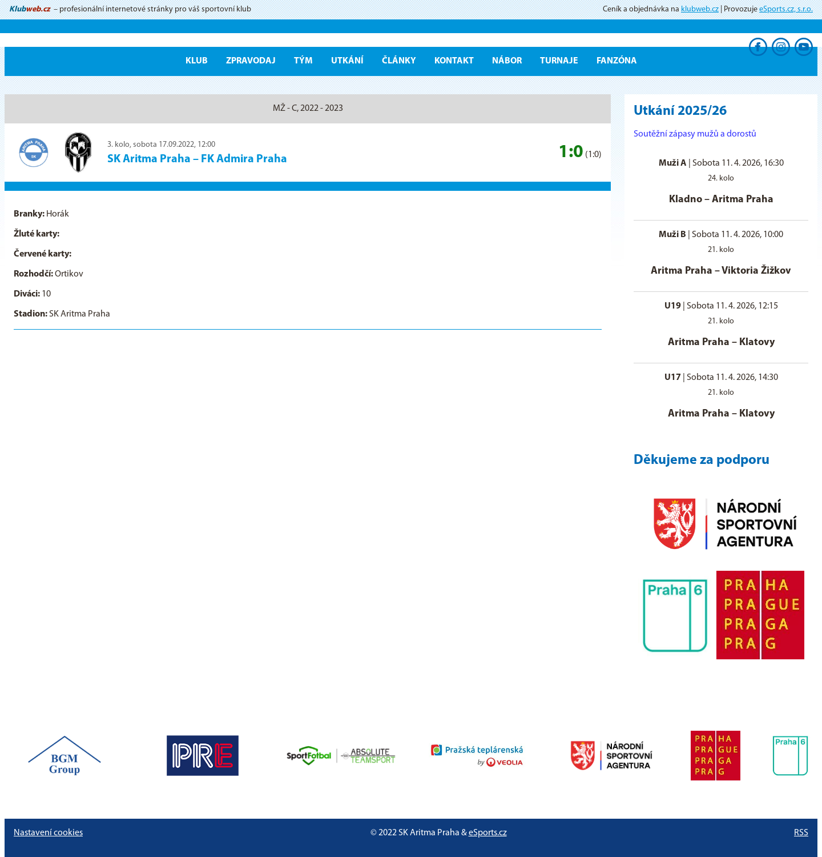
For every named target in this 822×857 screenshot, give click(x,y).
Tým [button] (303, 61)
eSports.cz (488, 833)
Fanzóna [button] (617, 61)
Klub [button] (197, 61)
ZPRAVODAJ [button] (251, 61)
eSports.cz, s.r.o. (786, 9)
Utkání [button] (347, 61)
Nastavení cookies (48, 833)
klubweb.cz (700, 9)
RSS (801, 833)
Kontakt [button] (454, 61)
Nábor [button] (507, 61)
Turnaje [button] (559, 61)
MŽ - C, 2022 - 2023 (308, 108)
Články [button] (399, 61)
